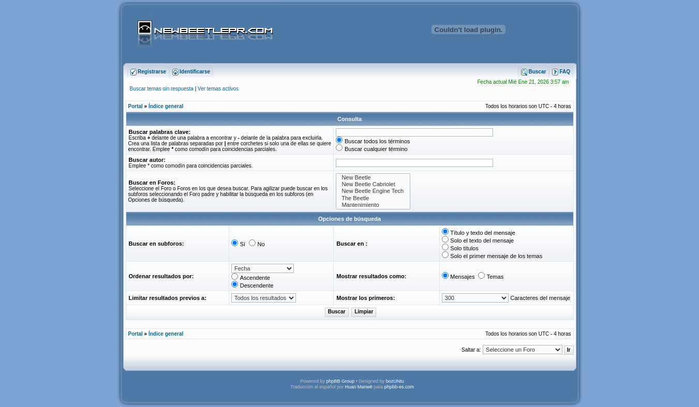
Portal (135, 106)
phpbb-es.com (399, 386)
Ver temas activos (218, 89)
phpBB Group (340, 381)
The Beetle (373, 198)
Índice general (165, 106)
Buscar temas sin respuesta (162, 89)
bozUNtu (395, 381)
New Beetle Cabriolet (373, 184)
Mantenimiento (373, 205)
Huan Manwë (359, 386)
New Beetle (373, 177)
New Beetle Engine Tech (373, 191)
